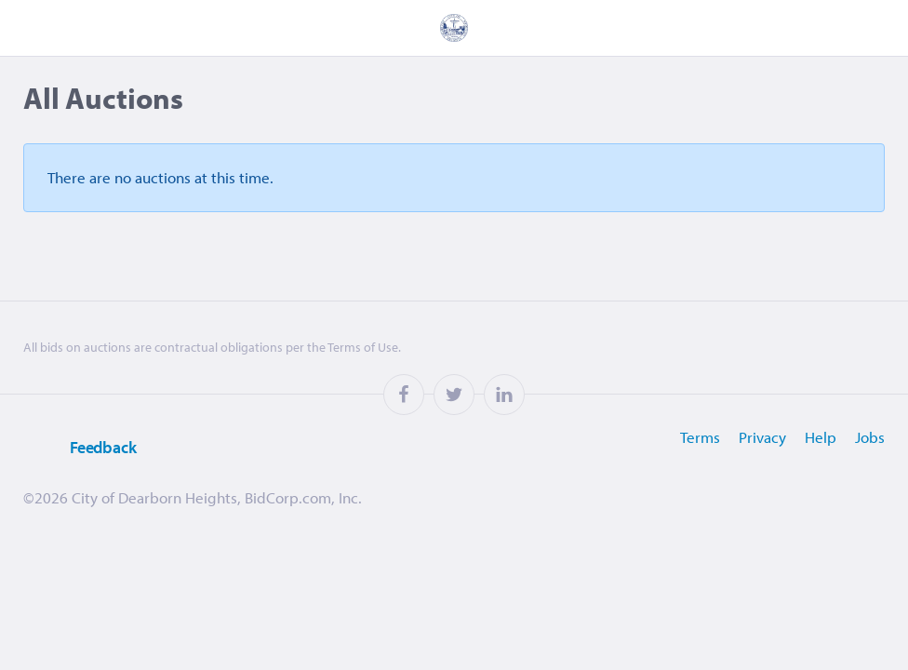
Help (820, 437)
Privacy (762, 437)
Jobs (870, 437)
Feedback (80, 448)
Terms (700, 437)
